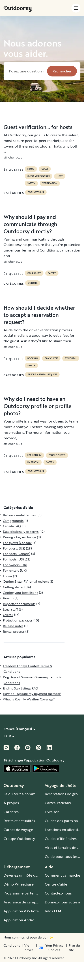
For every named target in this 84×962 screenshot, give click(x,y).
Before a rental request (42, 374)
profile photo (57, 455)
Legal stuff (10, 609)
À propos (11, 803)
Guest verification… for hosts (38, 127)
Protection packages (17, 620)
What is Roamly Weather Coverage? (29, 699)
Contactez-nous (58, 893)
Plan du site (74, 947)
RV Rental (71, 358)
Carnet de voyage (18, 829)
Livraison (52, 811)
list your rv (34, 455)
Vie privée (29, 947)
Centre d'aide (56, 884)
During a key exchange (19, 537)
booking (32, 358)
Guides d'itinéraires (61, 838)
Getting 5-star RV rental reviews (26, 581)
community (34, 273)
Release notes (13, 626)
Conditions (12, 945)
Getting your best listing (20, 592)
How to (8, 598)
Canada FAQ (12, 526)
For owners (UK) (15, 564)
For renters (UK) (15, 570)
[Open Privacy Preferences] (51, 947)
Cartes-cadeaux (58, 803)
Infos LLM (53, 911)
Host (59, 176)
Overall (32, 283)
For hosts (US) (36, 192)
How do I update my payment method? (32, 693)
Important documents (19, 603)
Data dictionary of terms (21, 531)
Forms (7, 576)
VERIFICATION (49, 183)
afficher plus (13, 157)
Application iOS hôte (21, 911)
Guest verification (38, 176)
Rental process (13, 631)
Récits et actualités (19, 820)
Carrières (11, 811)
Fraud (30, 169)
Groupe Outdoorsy (19, 838)
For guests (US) (14, 548)
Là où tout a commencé (23, 794)
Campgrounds (13, 520)
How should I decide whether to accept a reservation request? (39, 315)
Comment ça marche (62, 875)
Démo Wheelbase (19, 884)
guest (44, 169)
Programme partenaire (23, 893)
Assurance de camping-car (26, 902)
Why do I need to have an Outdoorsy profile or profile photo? (37, 406)
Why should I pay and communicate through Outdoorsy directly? (30, 224)
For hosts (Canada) (16, 553)
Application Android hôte (25, 920)
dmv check (51, 358)
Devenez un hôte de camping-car (31, 875)
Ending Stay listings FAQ (20, 688)
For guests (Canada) (17, 542)
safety (31, 183)
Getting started (14, 587)
